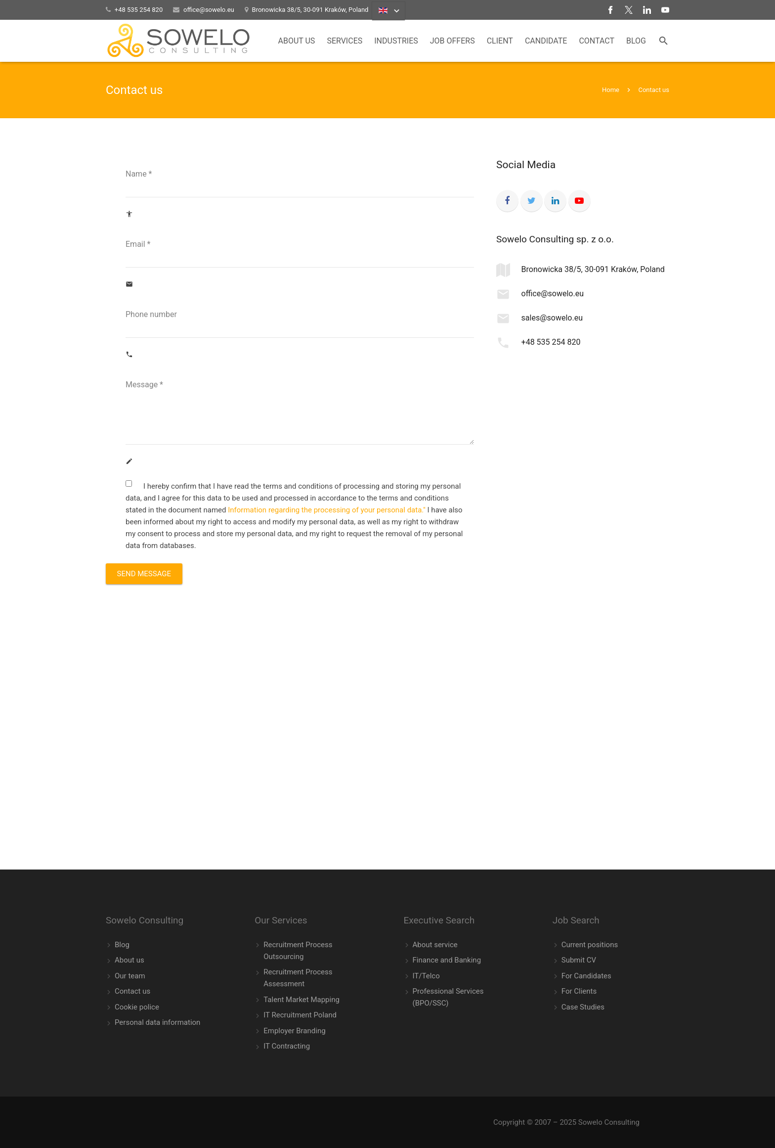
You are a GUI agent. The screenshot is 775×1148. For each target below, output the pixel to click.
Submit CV (578, 960)
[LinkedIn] (555, 201)
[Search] (663, 41)
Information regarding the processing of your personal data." (327, 509)
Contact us (132, 991)
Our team (130, 975)
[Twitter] (531, 201)
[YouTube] (579, 201)
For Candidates (586, 975)
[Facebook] (507, 201)
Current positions (589, 944)
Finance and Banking (447, 960)
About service (435, 944)
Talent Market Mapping (301, 999)
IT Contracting (286, 1046)
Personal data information (157, 1022)
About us (129, 960)
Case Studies (582, 1007)
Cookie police (137, 1007)
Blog (122, 944)
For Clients (579, 991)
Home (610, 89)
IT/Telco (426, 975)
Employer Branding (294, 1030)
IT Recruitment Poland (300, 1014)
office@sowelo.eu (208, 9)
